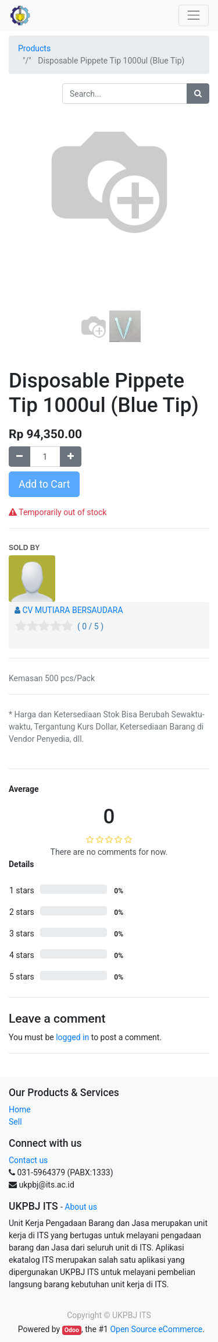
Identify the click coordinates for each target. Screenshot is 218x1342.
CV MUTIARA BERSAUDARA (72, 610)
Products (34, 48)
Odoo (72, 1330)
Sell (15, 1121)
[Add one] (70, 456)
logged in (72, 1037)
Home (20, 1109)
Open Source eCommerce (156, 1329)
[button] (24, 220)
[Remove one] (19, 456)
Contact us (28, 1160)
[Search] (198, 93)
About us (81, 1206)
